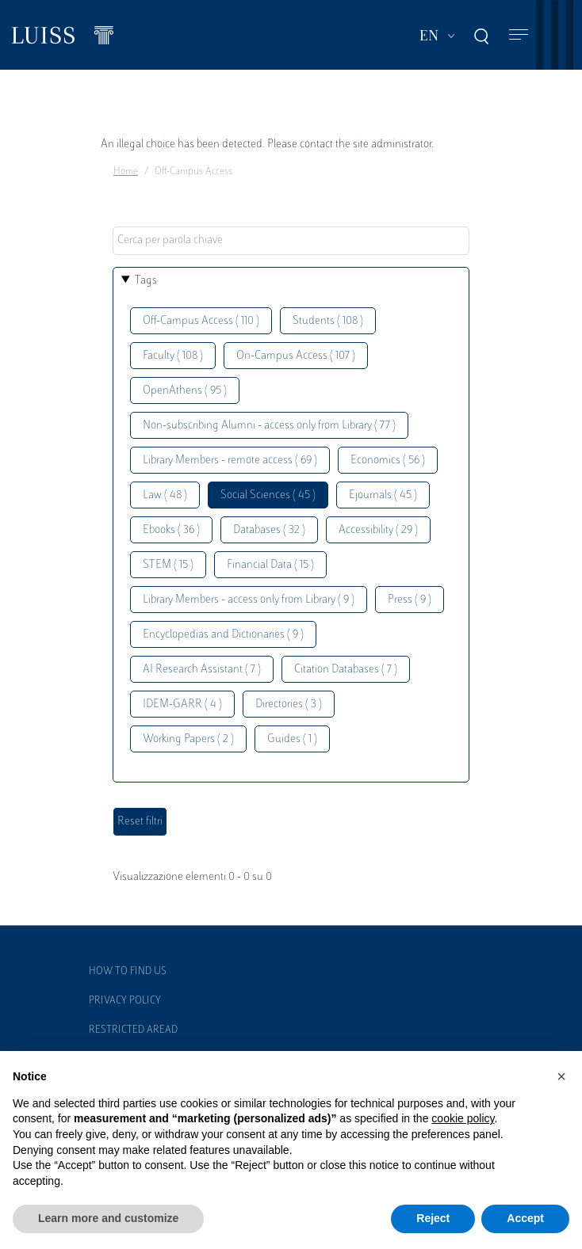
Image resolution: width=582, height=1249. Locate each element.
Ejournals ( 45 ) (383, 495)
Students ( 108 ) (328, 321)
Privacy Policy (125, 1001)
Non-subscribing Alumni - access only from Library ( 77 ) (269, 426)
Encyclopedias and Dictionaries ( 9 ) (223, 635)
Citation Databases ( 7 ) (345, 670)
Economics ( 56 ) (387, 460)
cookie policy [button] (462, 1118)
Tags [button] (146, 281)
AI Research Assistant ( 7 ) (202, 670)
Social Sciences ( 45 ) (268, 495)
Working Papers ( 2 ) (188, 739)
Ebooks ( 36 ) (171, 530)
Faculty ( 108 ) (173, 356)
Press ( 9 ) (409, 600)
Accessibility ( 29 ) (378, 530)
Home (125, 172)
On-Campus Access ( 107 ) (295, 356)
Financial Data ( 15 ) (270, 565)
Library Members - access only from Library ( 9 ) (248, 600)
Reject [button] (433, 1218)
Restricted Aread (133, 1030)
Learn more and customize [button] (108, 1218)
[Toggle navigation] (518, 35)
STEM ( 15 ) (168, 565)
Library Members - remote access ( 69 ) (230, 460)
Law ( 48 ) (165, 495)
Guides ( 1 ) (292, 739)
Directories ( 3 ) (288, 704)
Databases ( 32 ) (269, 530)
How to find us (128, 972)
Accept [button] (525, 1218)
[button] (561, 1076)
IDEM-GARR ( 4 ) (182, 704)
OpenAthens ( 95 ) (185, 391)
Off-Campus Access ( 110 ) (201, 321)
